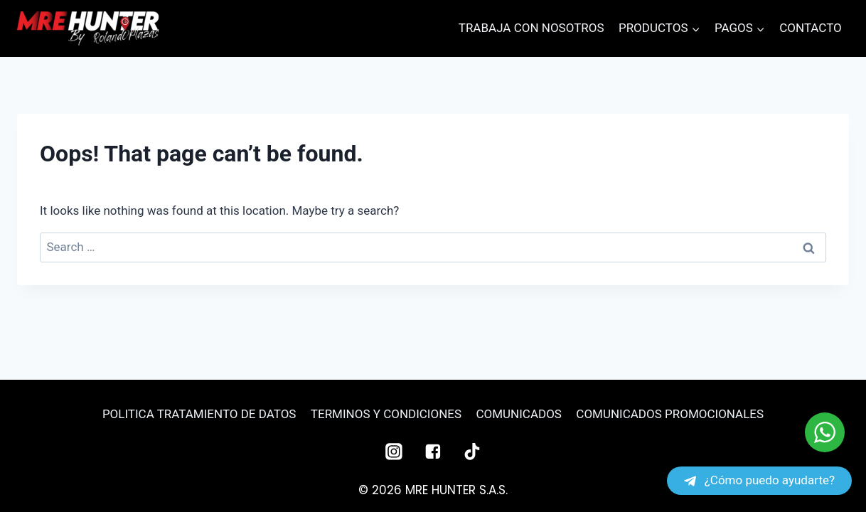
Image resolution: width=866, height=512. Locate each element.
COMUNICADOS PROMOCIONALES (670, 414)
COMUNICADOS (518, 414)
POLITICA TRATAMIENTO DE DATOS (199, 414)
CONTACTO (810, 28)
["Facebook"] (433, 451)
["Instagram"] (394, 451)
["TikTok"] (472, 451)
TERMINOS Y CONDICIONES (386, 414)
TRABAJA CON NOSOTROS (531, 28)
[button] (695, 28)
